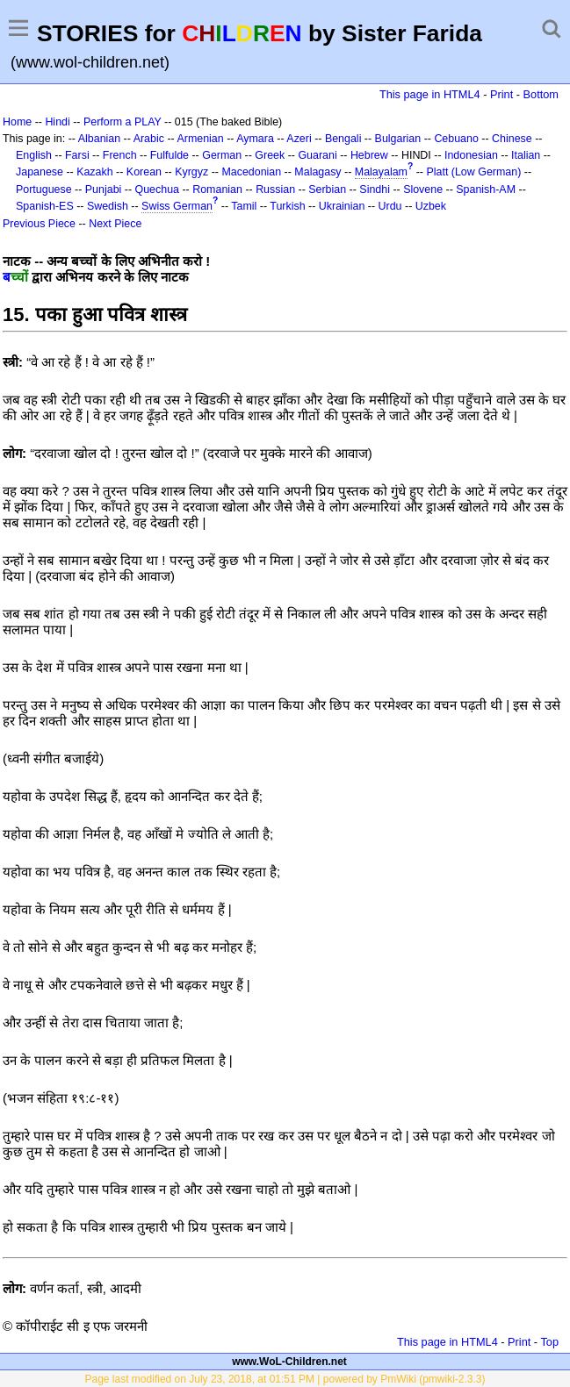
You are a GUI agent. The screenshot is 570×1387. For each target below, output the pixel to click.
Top (549, 1341)
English (34, 155)
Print (501, 94)
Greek (270, 155)
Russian (275, 189)
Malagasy (317, 172)
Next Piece (115, 224)
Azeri (298, 138)
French (120, 155)
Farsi (77, 155)
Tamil (243, 206)
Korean (144, 172)
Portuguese (44, 189)
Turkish (287, 206)
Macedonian (251, 172)
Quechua (157, 189)
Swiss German (177, 206)
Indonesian (471, 155)
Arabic (148, 138)
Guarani (317, 155)
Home (17, 122)
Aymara (255, 138)
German (222, 155)
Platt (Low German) (473, 172)
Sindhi (374, 189)
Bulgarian (398, 138)
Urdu (390, 206)
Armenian (200, 138)
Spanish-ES (45, 206)
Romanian (217, 189)
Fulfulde (169, 155)
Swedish (107, 206)
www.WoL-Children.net (289, 1361)
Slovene (423, 189)
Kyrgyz (191, 172)
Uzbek (430, 206)
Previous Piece (39, 224)
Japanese (39, 172)
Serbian (327, 189)
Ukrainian (342, 206)
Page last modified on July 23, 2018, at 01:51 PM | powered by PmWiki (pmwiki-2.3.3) (285, 1379)
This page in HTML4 (429, 94)
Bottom (541, 94)
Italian (525, 155)
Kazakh (94, 172)
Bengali (343, 138)
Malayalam (381, 172)
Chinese (512, 138)
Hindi (57, 122)
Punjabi (103, 189)
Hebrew (369, 155)
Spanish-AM (486, 189)
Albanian (99, 138)
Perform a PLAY (122, 122)
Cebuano (456, 138)
